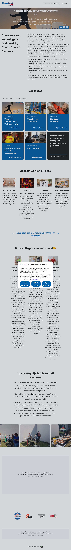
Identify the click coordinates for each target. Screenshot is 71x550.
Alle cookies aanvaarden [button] (46, 284)
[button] (25, 284)
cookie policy (34, 279)
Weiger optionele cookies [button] (36, 284)
